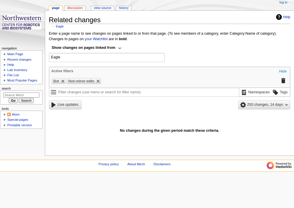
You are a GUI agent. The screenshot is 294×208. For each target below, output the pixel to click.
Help (283, 17)
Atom (16, 114)
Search (6, 88)
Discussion (74, 8)
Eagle (60, 26)
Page (56, 8)
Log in (283, 2)
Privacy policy (109, 164)
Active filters (62, 71)
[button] (283, 71)
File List (13, 75)
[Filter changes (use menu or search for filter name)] (144, 92)
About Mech (136, 164)
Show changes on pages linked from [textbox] (83, 48)
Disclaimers (162, 164)
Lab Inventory (17, 70)
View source (102, 8)
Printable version (19, 125)
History (124, 8)
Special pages (17, 119)
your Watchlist (96, 39)
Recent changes (19, 59)
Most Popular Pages (22, 80)
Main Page (15, 54)
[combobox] (87, 48)
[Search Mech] (21, 95)
